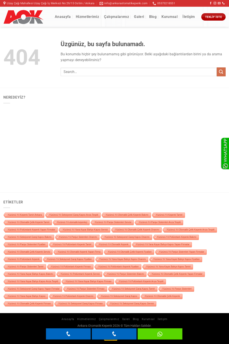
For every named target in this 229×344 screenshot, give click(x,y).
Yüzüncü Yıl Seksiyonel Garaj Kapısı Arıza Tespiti (73, 215)
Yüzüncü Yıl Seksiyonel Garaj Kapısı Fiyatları (69, 259)
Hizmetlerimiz (87, 17)
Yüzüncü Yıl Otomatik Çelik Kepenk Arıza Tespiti (190, 229)
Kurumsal (169, 17)
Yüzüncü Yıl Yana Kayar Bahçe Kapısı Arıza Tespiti (33, 281)
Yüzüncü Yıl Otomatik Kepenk (114, 244)
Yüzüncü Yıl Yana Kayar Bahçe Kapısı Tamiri (168, 266)
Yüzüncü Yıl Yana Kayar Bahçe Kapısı (27, 296)
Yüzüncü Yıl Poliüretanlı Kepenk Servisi (80, 274)
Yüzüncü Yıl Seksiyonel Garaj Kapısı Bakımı (30, 237)
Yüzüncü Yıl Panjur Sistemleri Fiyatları (27, 244)
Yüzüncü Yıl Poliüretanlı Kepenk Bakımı (177, 237)
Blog (153, 17)
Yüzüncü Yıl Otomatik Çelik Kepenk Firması (29, 303)
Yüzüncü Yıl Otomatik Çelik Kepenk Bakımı (127, 215)
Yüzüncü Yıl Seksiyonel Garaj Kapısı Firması (80, 303)
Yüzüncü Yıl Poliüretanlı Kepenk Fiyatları (118, 266)
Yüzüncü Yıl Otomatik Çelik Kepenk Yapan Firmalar (176, 274)
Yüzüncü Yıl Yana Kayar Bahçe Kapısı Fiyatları (176, 259)
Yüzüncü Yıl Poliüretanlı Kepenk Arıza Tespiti (141, 281)
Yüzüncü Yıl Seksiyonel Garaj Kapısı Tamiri (133, 289)
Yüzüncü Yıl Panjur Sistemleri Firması (86, 289)
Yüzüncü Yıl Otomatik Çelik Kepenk (162, 296)
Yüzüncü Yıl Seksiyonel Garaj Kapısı (119, 296)
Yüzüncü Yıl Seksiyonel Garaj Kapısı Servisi (132, 303)
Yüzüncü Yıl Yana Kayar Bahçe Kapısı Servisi (85, 229)
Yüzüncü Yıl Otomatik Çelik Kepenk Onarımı (137, 229)
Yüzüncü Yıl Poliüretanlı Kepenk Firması (71, 266)
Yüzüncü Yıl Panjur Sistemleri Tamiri (26, 266)
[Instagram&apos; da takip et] (215, 3)
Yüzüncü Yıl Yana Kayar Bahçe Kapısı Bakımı (30, 274)
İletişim (188, 17)
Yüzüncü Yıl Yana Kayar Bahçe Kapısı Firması (89, 281)
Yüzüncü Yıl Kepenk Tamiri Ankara (25, 215)
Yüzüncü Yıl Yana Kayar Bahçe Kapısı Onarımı (122, 259)
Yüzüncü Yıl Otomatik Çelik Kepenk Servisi (29, 252)
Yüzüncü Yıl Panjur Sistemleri (177, 289)
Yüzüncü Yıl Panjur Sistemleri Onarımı (78, 237)
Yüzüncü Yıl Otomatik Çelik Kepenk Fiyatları (130, 252)
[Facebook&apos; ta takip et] (210, 3)
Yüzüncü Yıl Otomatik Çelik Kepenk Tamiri (28, 222)
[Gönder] (221, 71)
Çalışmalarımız (116, 17)
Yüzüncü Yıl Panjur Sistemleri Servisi (113, 222)
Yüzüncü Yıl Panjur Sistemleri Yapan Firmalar (181, 252)
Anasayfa (63, 17)
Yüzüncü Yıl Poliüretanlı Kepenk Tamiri (72, 244)
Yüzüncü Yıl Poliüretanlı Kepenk (24, 259)
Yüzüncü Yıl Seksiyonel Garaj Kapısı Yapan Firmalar (34, 289)
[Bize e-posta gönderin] (219, 3)
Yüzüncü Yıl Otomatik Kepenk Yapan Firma (78, 252)
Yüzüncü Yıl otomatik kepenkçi (72, 222)
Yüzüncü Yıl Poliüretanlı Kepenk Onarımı (73, 296)
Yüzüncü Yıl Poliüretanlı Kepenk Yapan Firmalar (31, 229)
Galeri (139, 17)
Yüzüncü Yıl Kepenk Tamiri (169, 215)
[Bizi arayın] (223, 3)
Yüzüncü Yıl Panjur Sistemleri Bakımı (125, 274)
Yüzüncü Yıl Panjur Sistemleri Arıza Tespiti (160, 222)
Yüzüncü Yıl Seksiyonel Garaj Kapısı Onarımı (127, 237)
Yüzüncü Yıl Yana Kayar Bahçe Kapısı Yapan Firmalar (163, 244)
